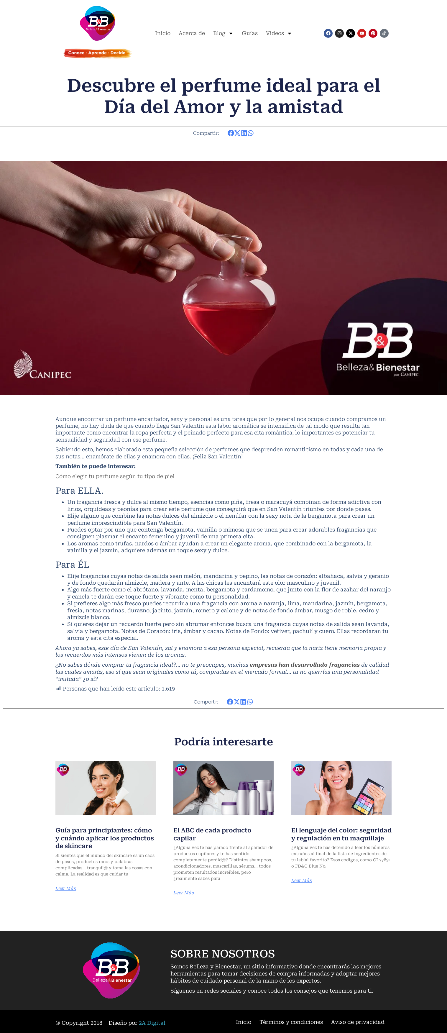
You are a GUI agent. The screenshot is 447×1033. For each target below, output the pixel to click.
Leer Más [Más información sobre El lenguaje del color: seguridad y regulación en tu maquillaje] (302, 887)
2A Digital (152, 1022)
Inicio (162, 33)
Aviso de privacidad (357, 1021)
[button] (231, 133)
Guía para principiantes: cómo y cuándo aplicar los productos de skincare (99, 837)
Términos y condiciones (291, 1021)
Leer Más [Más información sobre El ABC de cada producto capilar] (184, 892)
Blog (223, 33)
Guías (250, 33)
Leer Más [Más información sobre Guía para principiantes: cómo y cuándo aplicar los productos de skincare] (66, 887)
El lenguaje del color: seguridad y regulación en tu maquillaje (340, 837)
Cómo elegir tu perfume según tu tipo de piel (115, 476)
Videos (279, 33)
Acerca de (192, 33)
